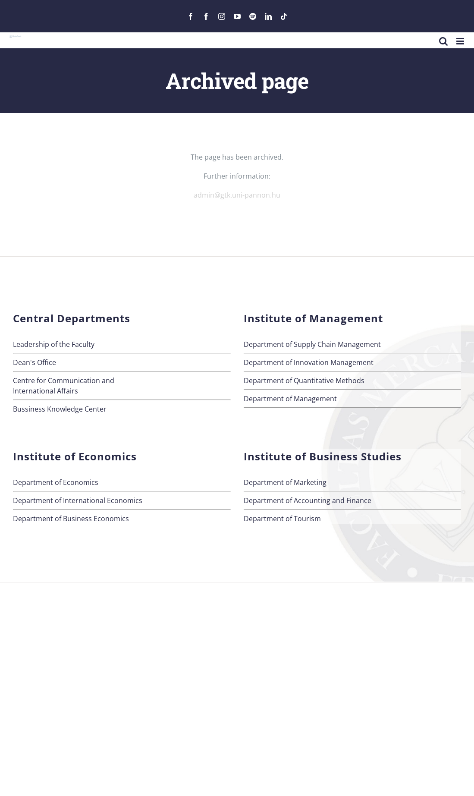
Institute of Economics (75, 456)
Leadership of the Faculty (53, 344)
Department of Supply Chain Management (312, 344)
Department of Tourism (282, 518)
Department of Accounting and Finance (307, 500)
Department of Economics (55, 482)
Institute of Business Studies (323, 456)
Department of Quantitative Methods (304, 380)
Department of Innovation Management (309, 362)
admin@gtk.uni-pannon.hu (237, 195)
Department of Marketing (285, 482)
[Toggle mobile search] (443, 41)
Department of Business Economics (71, 518)
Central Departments (71, 318)
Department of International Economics (77, 500)
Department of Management (290, 398)
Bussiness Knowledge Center (60, 409)
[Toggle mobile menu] (460, 41)
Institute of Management (313, 318)
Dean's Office (34, 362)
